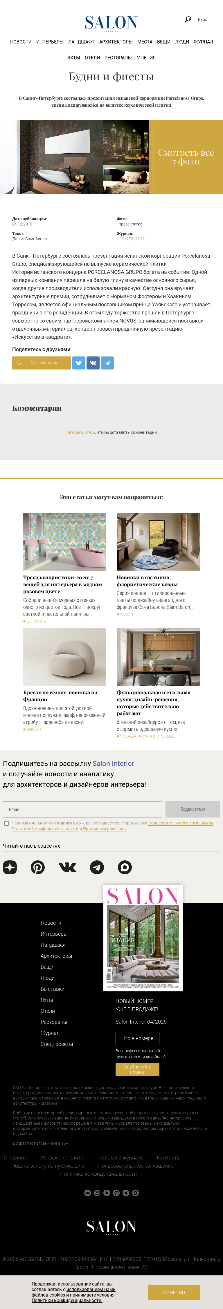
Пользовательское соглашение (135, 1166)
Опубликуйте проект (137, 1069)
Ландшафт (81, 42)
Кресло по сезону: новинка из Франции (60, 696)
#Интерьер (126, 736)
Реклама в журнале (119, 1158)
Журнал (203, 42)
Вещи (163, 42)
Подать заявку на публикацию (48, 1166)
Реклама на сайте (62, 1158)
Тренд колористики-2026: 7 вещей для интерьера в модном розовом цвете (62, 584)
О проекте (15, 1158)
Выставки (52, 989)
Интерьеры (50, 42)
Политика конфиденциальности (98, 1174)
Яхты (73, 58)
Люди (182, 42)
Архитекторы (116, 42)
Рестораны (118, 58)
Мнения (146, 58)
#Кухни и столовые (157, 736)
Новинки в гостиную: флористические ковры (147, 581)
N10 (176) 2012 (131, 238)
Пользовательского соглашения (181, 823)
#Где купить (34, 621)
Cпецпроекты (57, 1044)
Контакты (169, 1158)
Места (144, 42)
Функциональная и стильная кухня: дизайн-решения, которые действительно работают (153, 703)
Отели (92, 58)
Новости (21, 42)
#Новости (126, 614)
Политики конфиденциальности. (67, 1300)
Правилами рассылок (105, 828)
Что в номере (137, 1038)
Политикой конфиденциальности (45, 828)
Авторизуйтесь (80, 432)
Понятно (174, 1292)
